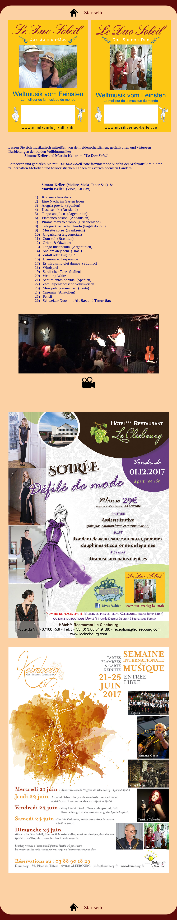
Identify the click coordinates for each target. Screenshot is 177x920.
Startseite (93, 12)
